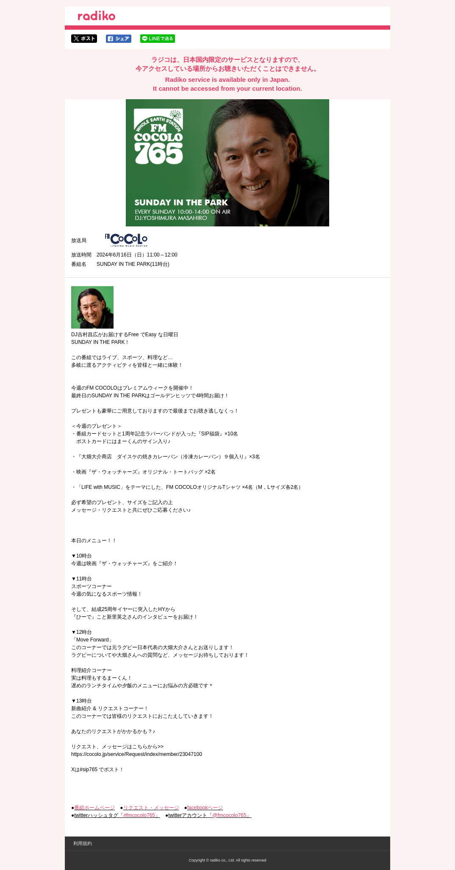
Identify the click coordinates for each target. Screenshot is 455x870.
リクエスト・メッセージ (151, 808)
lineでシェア (157, 38)
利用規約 (82, 843)
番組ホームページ (94, 808)
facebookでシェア (118, 38)
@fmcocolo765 (229, 815)
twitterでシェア (84, 38)
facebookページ (205, 808)
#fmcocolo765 (139, 815)
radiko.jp (96, 17)
